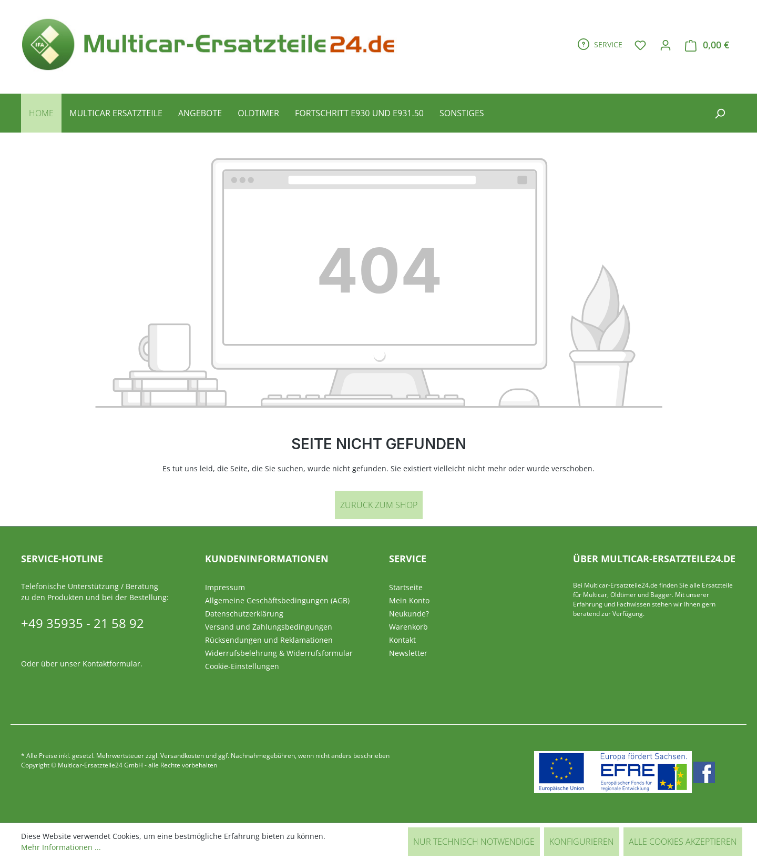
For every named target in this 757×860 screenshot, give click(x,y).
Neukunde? (409, 614)
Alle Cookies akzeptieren (683, 841)
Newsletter (408, 653)
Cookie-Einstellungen (242, 666)
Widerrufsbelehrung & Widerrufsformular (279, 653)
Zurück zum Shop (378, 505)
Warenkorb (408, 627)
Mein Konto (409, 600)
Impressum (225, 587)
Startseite (406, 587)
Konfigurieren (581, 841)
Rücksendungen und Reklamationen (269, 640)
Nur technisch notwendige (474, 841)
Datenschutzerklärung (244, 614)
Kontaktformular (111, 664)
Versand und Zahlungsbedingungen (268, 627)
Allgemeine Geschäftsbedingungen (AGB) (277, 600)
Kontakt (402, 640)
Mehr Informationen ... (61, 847)
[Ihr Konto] (665, 44)
